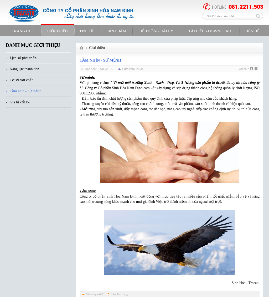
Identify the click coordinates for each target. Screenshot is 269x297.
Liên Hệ (251, 31)
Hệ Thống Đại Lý (156, 31)
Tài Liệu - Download (209, 31)
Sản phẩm (116, 31)
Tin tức (87, 31)
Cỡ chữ (244, 69)
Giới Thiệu (57, 31)
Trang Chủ (23, 31)
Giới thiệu (97, 48)
